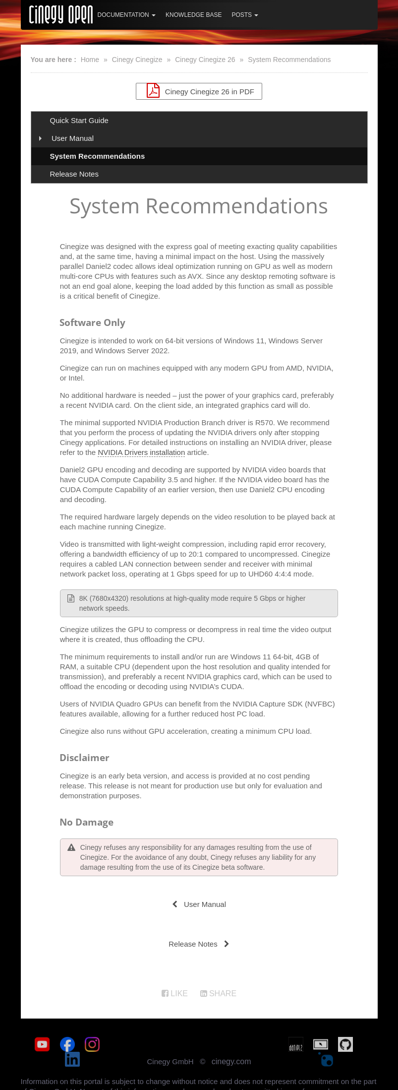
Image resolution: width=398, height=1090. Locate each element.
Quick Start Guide (79, 120)
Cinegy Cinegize (137, 60)
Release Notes (74, 174)
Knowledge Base (194, 14)
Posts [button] (244, 14)
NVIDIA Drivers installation (141, 454)
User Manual (73, 138)
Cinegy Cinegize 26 (205, 60)
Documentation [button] (127, 14)
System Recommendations (289, 60)
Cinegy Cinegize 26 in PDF (199, 90)
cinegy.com (231, 1048)
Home (90, 60)
